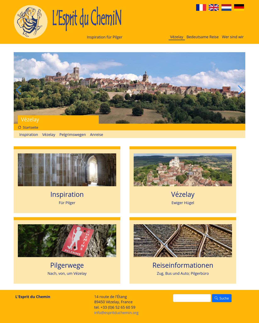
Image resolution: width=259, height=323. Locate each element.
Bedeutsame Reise (203, 36)
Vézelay (176, 36)
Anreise (96, 134)
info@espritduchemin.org (116, 312)
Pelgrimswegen (72, 134)
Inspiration (28, 134)
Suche (224, 298)
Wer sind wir (233, 36)
